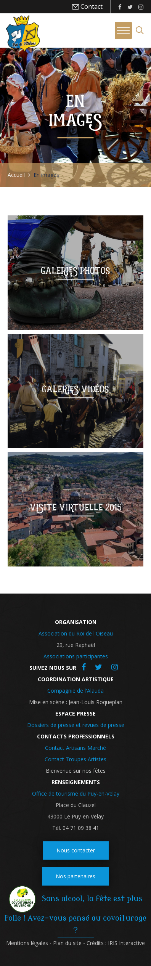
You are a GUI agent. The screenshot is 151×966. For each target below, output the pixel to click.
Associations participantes (75, 656)
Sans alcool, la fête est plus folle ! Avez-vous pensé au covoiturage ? (75, 914)
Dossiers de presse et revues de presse (75, 725)
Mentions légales (27, 943)
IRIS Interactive (126, 943)
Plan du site (67, 943)
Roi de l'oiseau (23, 33)
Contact (91, 6)
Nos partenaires (75, 876)
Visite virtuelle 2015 (76, 507)
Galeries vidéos (75, 389)
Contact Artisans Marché (75, 747)
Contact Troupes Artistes (75, 759)
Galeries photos (75, 271)
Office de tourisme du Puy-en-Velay (75, 793)
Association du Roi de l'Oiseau (76, 633)
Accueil (16, 174)
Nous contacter (75, 850)
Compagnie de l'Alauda (75, 690)
